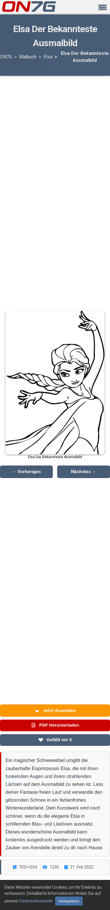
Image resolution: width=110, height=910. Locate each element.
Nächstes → (83, 471)
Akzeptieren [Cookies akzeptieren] (69, 901)
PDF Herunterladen (55, 725)
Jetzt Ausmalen (55, 710)
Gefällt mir (55, 739)
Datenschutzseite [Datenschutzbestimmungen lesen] (36, 901)
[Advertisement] (55, 122)
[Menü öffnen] (102, 7)
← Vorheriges (26, 471)
